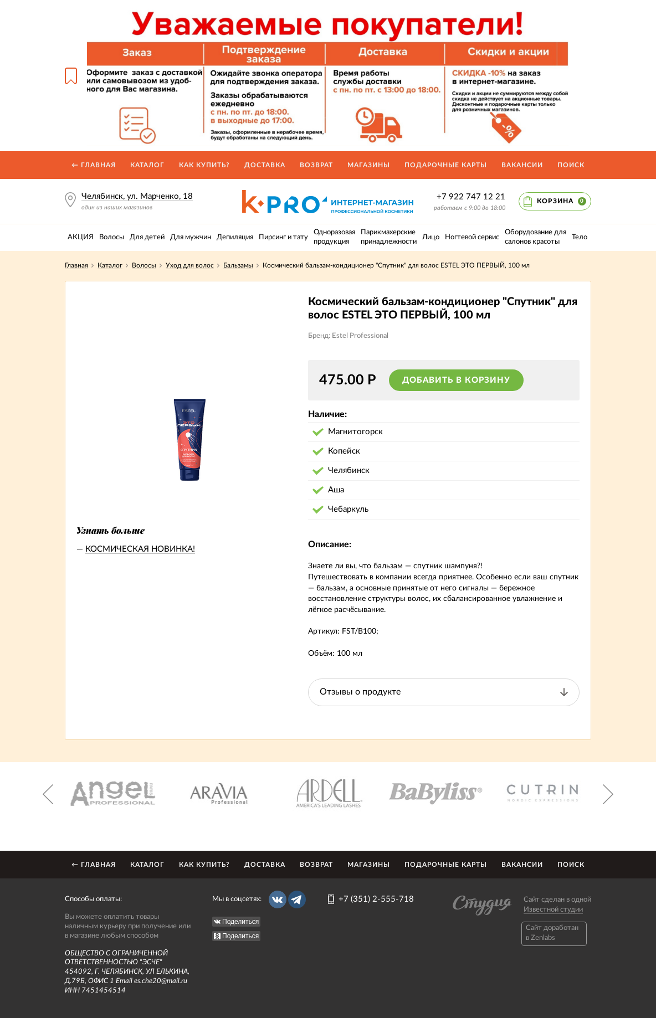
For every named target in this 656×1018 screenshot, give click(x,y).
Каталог (147, 165)
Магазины (368, 165)
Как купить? (204, 165)
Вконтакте (277, 899)
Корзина (561, 201)
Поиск (571, 165)
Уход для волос (190, 265)
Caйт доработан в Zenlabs (552, 933)
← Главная (93, 165)
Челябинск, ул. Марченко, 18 (137, 196)
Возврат (316, 165)
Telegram (297, 899)
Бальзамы (238, 265)
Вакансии (522, 165)
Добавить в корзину (456, 380)
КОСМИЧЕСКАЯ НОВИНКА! (140, 549)
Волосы (144, 265)
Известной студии (553, 909)
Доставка (264, 165)
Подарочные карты (445, 165)
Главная (76, 265)
